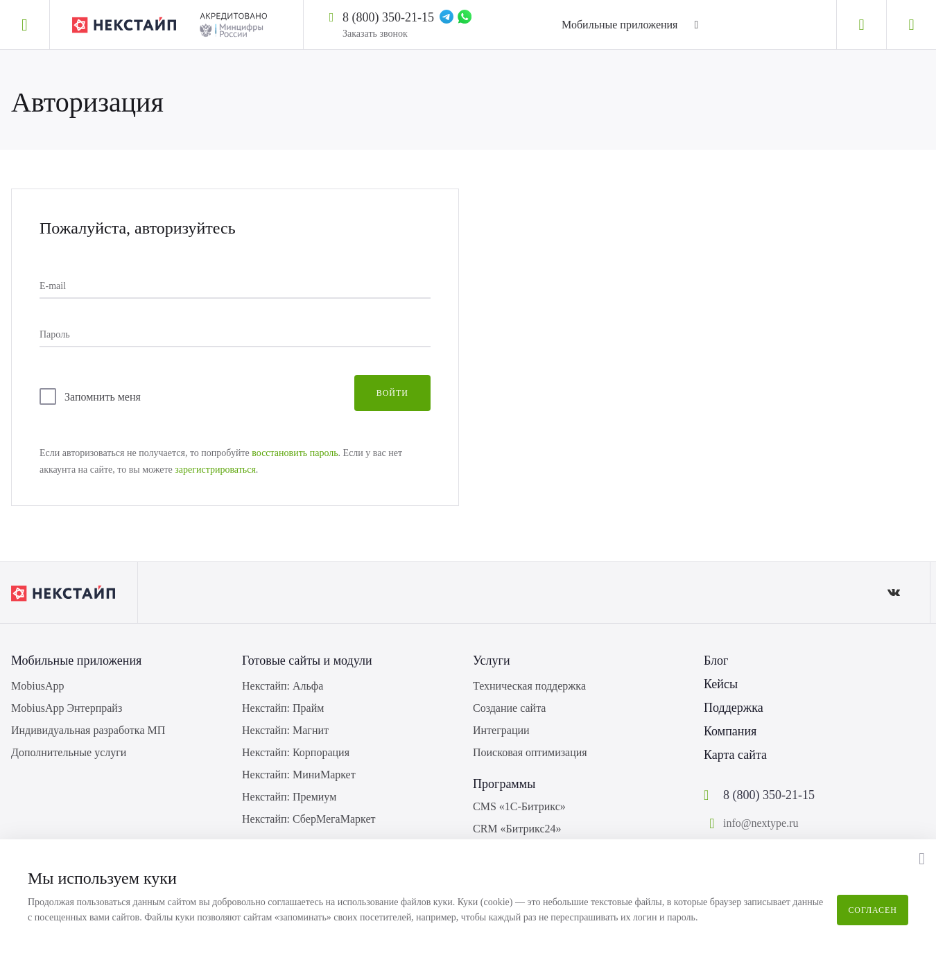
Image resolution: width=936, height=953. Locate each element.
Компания (730, 731)
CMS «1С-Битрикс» (519, 806)
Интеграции (501, 730)
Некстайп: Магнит (285, 730)
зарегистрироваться (215, 469)
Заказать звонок (375, 33)
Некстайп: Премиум (289, 797)
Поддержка (733, 708)
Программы (504, 784)
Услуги (491, 660)
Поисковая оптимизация (530, 752)
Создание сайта (509, 708)
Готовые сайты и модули (307, 660)
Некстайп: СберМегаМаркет (308, 819)
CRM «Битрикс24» (517, 828)
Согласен (872, 910)
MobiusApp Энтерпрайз (66, 708)
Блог (716, 660)
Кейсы (721, 684)
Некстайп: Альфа (282, 686)
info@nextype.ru (760, 823)
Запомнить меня (102, 397)
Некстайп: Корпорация (295, 752)
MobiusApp (37, 686)
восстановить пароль (295, 453)
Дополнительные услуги (68, 752)
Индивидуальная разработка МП (88, 730)
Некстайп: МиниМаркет (299, 774)
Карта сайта (735, 755)
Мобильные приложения (619, 24)
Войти (392, 393)
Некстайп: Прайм (283, 708)
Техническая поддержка (529, 686)
